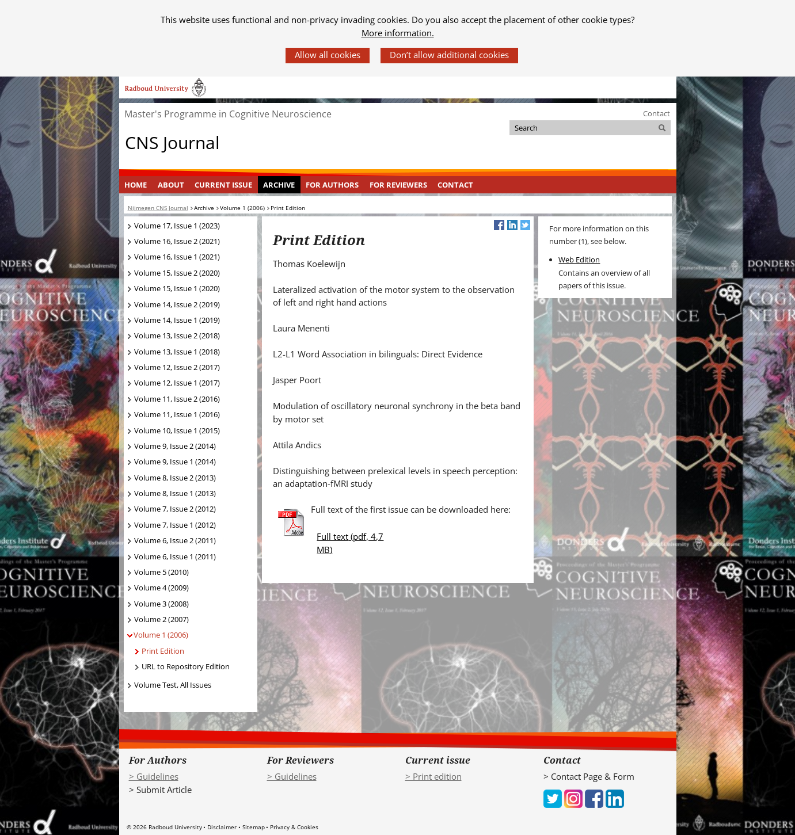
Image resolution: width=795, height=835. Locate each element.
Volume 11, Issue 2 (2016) (177, 399)
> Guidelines (153, 776)
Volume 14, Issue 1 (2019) (177, 320)
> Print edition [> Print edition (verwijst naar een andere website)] (433, 776)
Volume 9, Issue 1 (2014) (175, 461)
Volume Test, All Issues (172, 685)
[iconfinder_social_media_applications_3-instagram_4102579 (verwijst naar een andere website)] (573, 797)
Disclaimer (222, 827)
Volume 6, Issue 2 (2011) (175, 540)
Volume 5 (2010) (161, 572)
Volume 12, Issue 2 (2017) (177, 367)
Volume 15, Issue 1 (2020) (177, 288)
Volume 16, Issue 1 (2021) (177, 256)
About (171, 185)
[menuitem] (136, 184)
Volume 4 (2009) (161, 587)
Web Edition (579, 259)
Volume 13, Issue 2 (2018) (177, 335)
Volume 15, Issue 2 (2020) (177, 273)
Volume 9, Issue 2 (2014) (175, 446)
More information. (398, 33)
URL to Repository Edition (186, 666)
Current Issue (223, 185)
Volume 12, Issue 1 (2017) (177, 383)
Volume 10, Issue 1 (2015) (177, 430)
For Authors (332, 185)
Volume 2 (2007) (161, 619)
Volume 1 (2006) (161, 635)
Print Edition (163, 651)
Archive (279, 185)
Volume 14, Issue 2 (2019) (177, 304)
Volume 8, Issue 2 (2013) (175, 477)
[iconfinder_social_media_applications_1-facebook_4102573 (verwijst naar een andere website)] (594, 797)
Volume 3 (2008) (161, 603)
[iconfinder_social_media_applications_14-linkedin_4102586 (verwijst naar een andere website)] (615, 797)
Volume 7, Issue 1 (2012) (175, 525)
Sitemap (253, 827)
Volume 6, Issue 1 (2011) (175, 556)
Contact (656, 113)
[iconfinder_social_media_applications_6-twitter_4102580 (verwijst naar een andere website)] (552, 797)
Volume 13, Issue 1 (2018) (177, 351)
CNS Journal (172, 142)
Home (135, 185)
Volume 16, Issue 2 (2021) (177, 241)
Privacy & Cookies (294, 827)
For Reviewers (398, 185)
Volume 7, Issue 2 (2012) (175, 509)
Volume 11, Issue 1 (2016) (177, 414)
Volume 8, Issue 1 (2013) (175, 493)
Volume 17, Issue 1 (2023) (177, 225)
